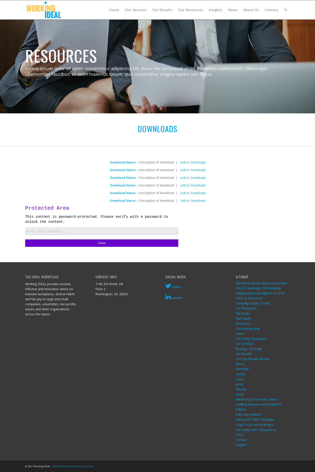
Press (239, 435)
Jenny (239, 384)
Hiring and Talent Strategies (255, 419)
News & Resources (249, 298)
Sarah (240, 394)
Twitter (173, 286)
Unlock (102, 243)
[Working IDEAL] (43, 9)
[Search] (285, 9)
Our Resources (246, 308)
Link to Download (192, 162)
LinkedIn (173, 297)
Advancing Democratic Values (257, 399)
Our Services (244, 344)
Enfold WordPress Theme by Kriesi (73, 466)
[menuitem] (114, 9)
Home (240, 334)
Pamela (241, 389)
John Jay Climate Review (253, 359)
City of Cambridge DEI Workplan (258, 288)
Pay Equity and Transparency (256, 430)
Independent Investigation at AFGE (260, 293)
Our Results (244, 354)
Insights (241, 445)
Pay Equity (243, 313)
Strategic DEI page (249, 349)
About (240, 364)
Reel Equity (243, 318)
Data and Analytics (249, 414)
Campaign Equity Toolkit (253, 303)
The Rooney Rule (248, 328)
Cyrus (239, 379)
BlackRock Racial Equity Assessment (261, 283)
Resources (243, 323)
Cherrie (241, 374)
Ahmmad (242, 369)
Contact (241, 440)
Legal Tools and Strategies (254, 425)
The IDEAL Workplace (251, 339)
